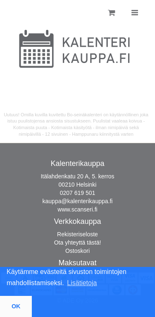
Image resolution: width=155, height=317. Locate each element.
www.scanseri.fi (77, 209)
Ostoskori (77, 250)
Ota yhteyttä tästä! (77, 242)
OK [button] (16, 306)
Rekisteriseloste (77, 234)
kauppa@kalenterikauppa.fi (78, 201)
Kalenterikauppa (77, 163)
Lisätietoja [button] (82, 282)
